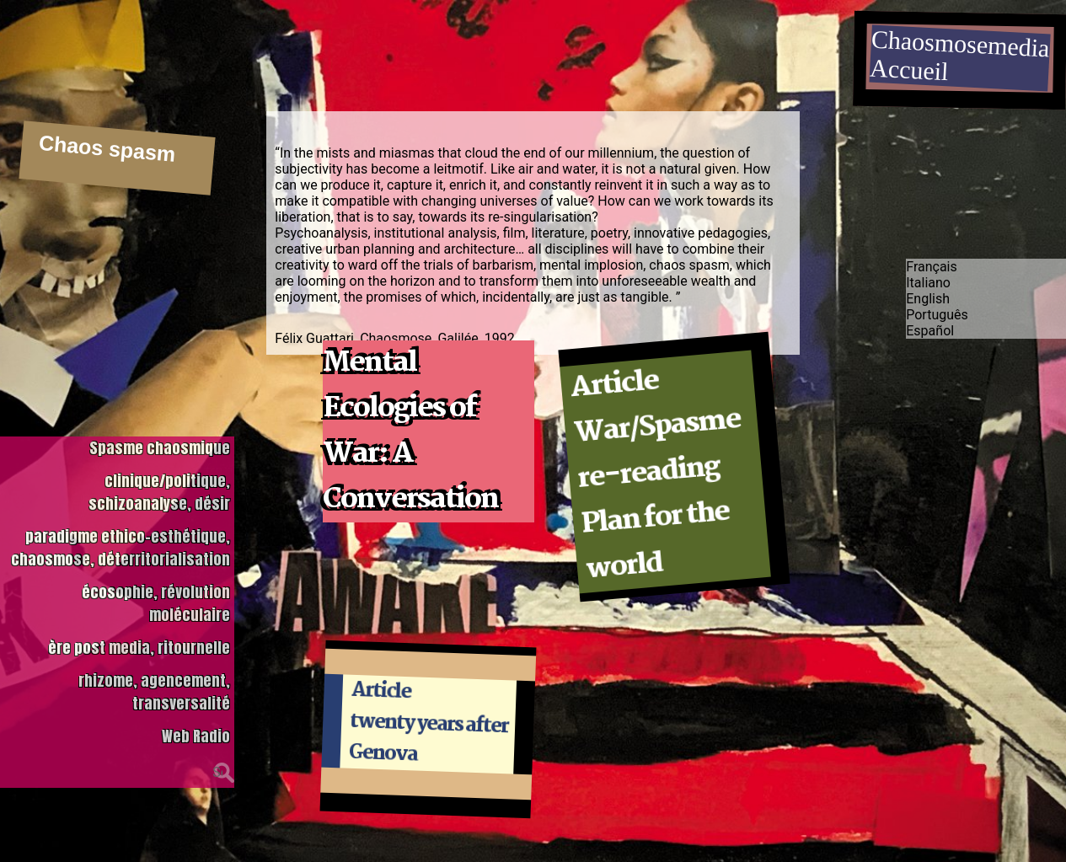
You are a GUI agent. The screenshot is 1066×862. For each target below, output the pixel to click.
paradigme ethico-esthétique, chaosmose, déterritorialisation (120, 545)
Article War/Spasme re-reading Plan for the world (656, 476)
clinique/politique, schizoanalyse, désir (159, 489)
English (928, 295)
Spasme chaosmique (159, 445)
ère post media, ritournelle (139, 645)
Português (937, 311)
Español (930, 327)
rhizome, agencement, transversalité (154, 689)
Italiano (928, 279)
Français (931, 263)
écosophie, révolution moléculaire (156, 601)
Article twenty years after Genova (429, 723)
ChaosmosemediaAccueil (960, 55)
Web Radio (196, 733)
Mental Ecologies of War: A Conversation (410, 431)
